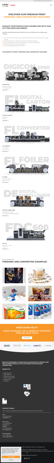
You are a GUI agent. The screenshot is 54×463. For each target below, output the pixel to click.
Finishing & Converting (9, 376)
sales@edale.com (6, 417)
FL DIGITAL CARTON (7, 115)
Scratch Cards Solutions (9, 377)
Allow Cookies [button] (10, 456)
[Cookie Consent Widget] (11, 454)
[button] (51, 5)
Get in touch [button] (27, 337)
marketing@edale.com (7, 436)
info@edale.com (6, 424)
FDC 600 (4, 243)
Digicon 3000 (5, 84)
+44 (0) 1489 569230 (7, 416)
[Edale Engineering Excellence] (8, 5)
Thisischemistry (33, 455)
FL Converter (6, 146)
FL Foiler (4, 177)
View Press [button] (5, 89)
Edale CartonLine (8, 373)
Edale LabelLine (7, 374)
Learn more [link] (5, 453)
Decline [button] (11, 459)
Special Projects (7, 379)
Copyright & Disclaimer (30, 446)
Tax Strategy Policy (40, 446)
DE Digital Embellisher (8, 210)
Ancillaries (6, 381)
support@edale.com (7, 429)
